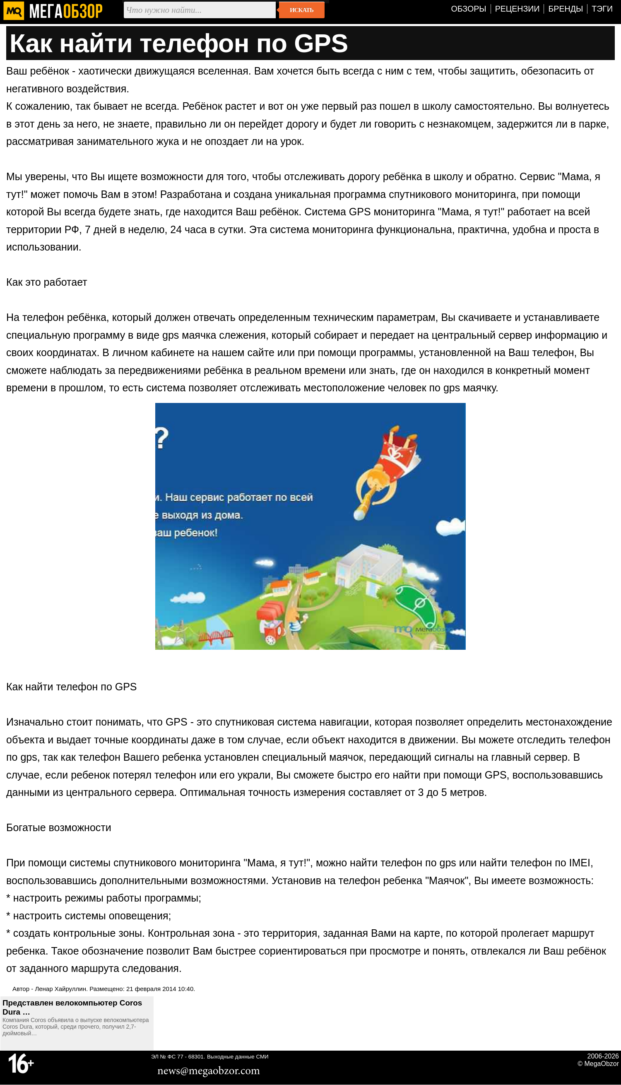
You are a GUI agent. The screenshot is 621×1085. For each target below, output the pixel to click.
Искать (301, 10)
